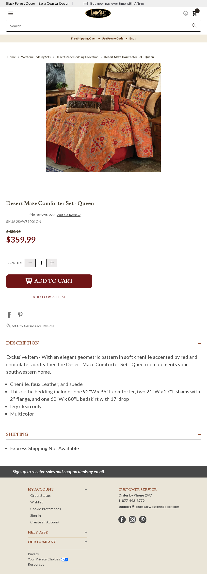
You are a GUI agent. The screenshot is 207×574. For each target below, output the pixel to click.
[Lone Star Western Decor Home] (98, 13)
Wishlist (36, 502)
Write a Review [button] (68, 215)
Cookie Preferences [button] (45, 509)
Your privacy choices (48, 559)
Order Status (40, 495)
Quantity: (14, 263)
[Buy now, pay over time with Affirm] (113, 3)
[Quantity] (41, 263)
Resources (36, 564)
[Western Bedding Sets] (36, 57)
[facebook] (122, 519)
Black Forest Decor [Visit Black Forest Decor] (20, 3)
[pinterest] (142, 519)
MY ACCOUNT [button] (40, 489)
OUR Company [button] (42, 542)
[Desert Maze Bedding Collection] (77, 57)
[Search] (194, 26)
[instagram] (132, 519)
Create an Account (45, 522)
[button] (11, 13)
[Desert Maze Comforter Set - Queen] (129, 57)
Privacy (33, 554)
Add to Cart (49, 281)
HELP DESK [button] (38, 532)
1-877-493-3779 (131, 500)
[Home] (11, 57)
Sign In (35, 515)
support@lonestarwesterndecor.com (148, 506)
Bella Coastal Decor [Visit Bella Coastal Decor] (54, 3)
